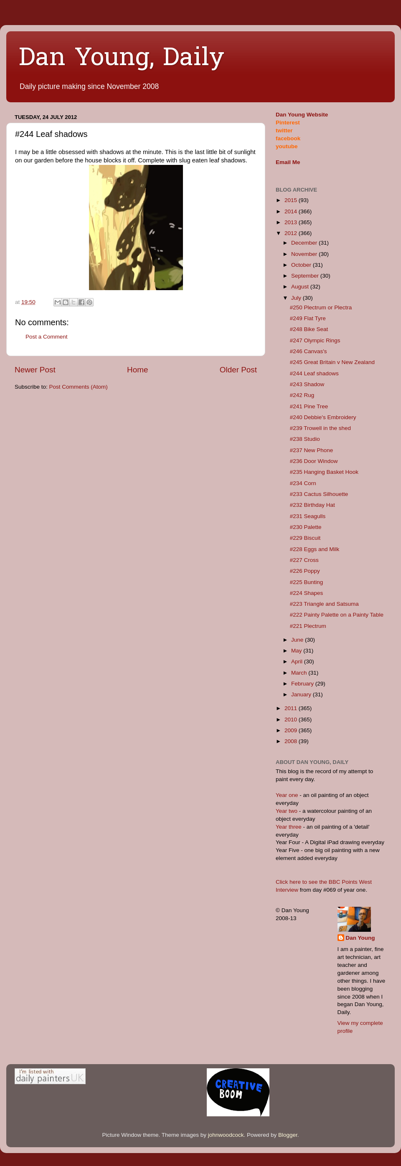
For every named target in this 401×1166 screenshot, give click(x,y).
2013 (291, 222)
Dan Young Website (302, 114)
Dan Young (360, 938)
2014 (291, 211)
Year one (287, 795)
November (305, 254)
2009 (291, 730)
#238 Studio (305, 439)
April (297, 661)
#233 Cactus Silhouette (319, 494)
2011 (291, 708)
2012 (291, 233)
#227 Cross (304, 560)
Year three (289, 827)
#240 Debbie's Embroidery (323, 417)
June (298, 640)
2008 (291, 741)
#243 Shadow (307, 384)
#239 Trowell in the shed (320, 428)
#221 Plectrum (308, 626)
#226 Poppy (305, 571)
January (302, 694)
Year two (286, 811)
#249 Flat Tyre (308, 318)
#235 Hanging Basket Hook (324, 472)
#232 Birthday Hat (312, 505)
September (305, 276)
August (300, 286)
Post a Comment (46, 337)
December (305, 243)
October (302, 265)
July (297, 298)
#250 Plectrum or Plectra (321, 307)
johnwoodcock (226, 1135)
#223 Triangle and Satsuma (324, 604)
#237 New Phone (311, 450)
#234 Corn (303, 483)
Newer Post (35, 369)
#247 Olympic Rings (315, 340)
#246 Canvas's (308, 351)
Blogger (287, 1135)
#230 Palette (306, 527)
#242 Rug (302, 395)
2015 (291, 200)
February (303, 683)
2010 (291, 719)
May (297, 650)
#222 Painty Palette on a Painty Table (336, 615)
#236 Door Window (314, 461)
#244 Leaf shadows (314, 373)
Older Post (238, 369)
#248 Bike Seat (309, 329)
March (299, 673)
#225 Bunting (306, 582)
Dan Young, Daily (121, 58)
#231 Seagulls (308, 516)
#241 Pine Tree (309, 406)
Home (137, 369)
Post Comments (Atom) (78, 387)
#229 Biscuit (305, 538)
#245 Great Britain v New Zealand (332, 362)
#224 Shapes (306, 593)
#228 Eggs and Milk (315, 549)
